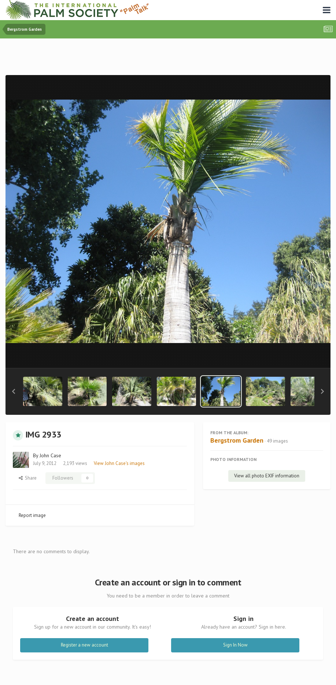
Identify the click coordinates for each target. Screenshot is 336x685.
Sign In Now (235, 645)
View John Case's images (119, 463)
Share (28, 478)
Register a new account (84, 645)
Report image (32, 515)
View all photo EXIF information (266, 476)
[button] (13, 391)
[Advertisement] (168, 58)
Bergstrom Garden (236, 440)
